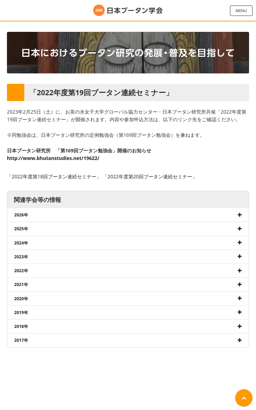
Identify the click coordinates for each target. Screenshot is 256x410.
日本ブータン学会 (128, 10)
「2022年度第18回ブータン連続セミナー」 (54, 176)
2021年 (21, 284)
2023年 (21, 257)
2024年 (21, 243)
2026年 (21, 215)
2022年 (21, 271)
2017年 (21, 340)
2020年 (21, 299)
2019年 (21, 312)
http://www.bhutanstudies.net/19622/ (53, 158)
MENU (241, 10)
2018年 (21, 326)
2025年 (21, 229)
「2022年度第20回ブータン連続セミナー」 (150, 176)
